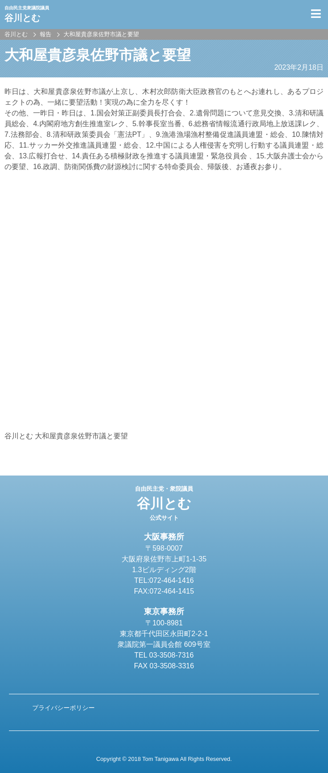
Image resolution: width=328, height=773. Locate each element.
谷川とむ (164, 503)
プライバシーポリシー (63, 707)
